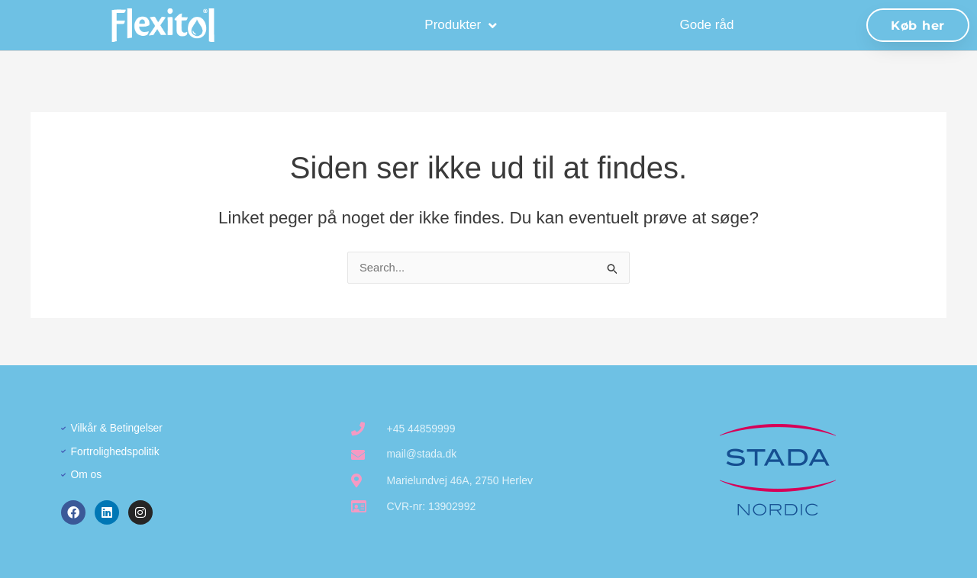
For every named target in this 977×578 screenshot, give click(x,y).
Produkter (460, 25)
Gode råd (706, 25)
